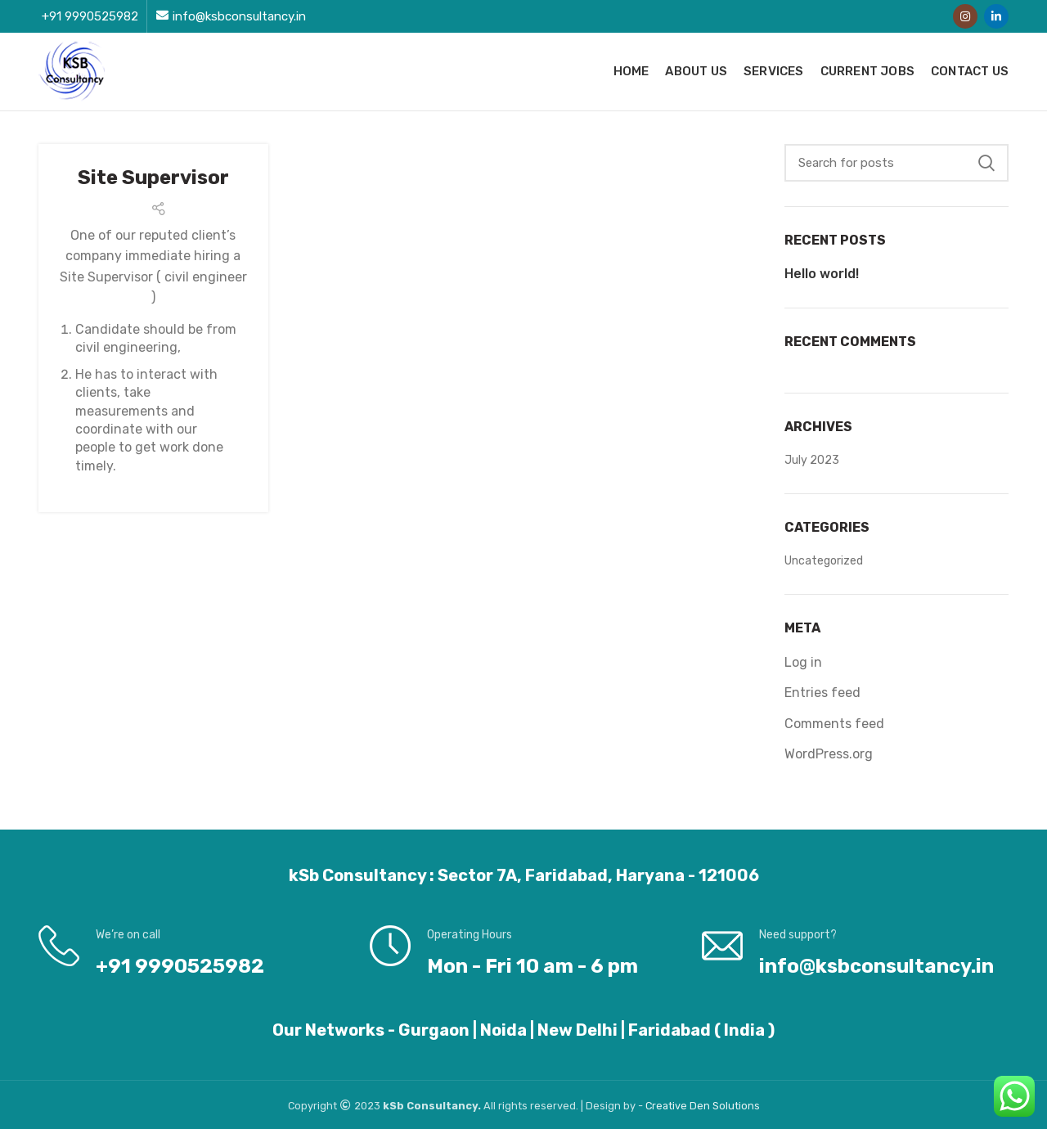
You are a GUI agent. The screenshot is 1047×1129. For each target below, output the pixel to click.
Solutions (736, 1106)
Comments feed (834, 723)
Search (986, 163)
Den (701, 1106)
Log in (803, 662)
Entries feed (822, 692)
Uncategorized (823, 561)
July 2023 (811, 460)
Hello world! (821, 273)
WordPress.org (828, 754)
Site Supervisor (153, 177)
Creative (667, 1106)
